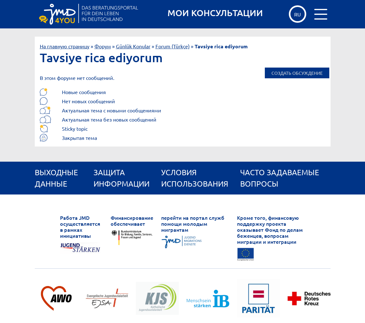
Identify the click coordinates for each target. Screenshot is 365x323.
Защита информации (121, 178)
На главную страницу (64, 46)
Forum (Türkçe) (172, 46)
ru (297, 14)
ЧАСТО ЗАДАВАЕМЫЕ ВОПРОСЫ (279, 178)
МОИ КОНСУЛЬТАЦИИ (215, 13)
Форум (102, 46)
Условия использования (194, 178)
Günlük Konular (133, 46)
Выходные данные (56, 178)
